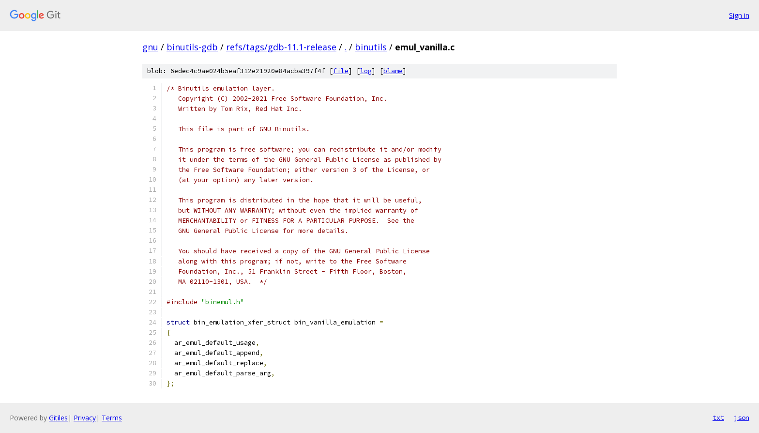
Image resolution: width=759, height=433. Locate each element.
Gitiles (58, 417)
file (341, 71)
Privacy (85, 417)
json (741, 417)
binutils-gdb (192, 47)
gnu (150, 47)
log (366, 71)
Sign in (739, 15)
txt (718, 417)
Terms (112, 417)
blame (393, 71)
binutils (371, 47)
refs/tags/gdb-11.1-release (281, 47)
